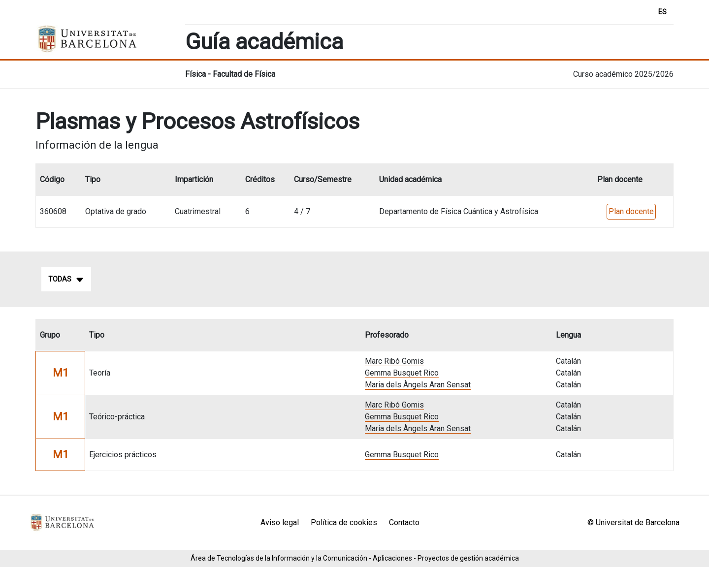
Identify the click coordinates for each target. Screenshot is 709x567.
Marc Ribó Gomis (394, 361)
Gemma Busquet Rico (402, 373)
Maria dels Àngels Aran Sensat (418, 384)
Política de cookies (344, 522)
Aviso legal (279, 522)
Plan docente (631, 211)
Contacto (404, 522)
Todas (66, 279)
